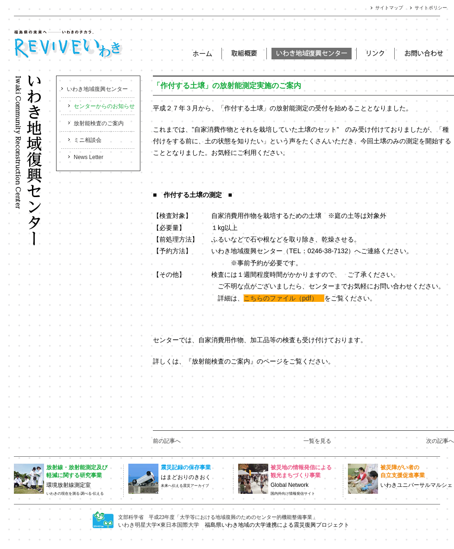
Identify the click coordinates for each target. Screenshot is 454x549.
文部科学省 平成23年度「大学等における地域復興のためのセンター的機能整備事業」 (217, 517)
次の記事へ (440, 441)
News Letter (88, 157)
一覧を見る (317, 441)
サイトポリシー (431, 7)
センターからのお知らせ (104, 106)
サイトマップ (389, 7)
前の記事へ (167, 441)
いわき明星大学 (137, 525)
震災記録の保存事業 (186, 467)
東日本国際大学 (179, 525)
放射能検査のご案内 (99, 123)
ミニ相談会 (87, 140)
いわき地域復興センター (97, 89)
